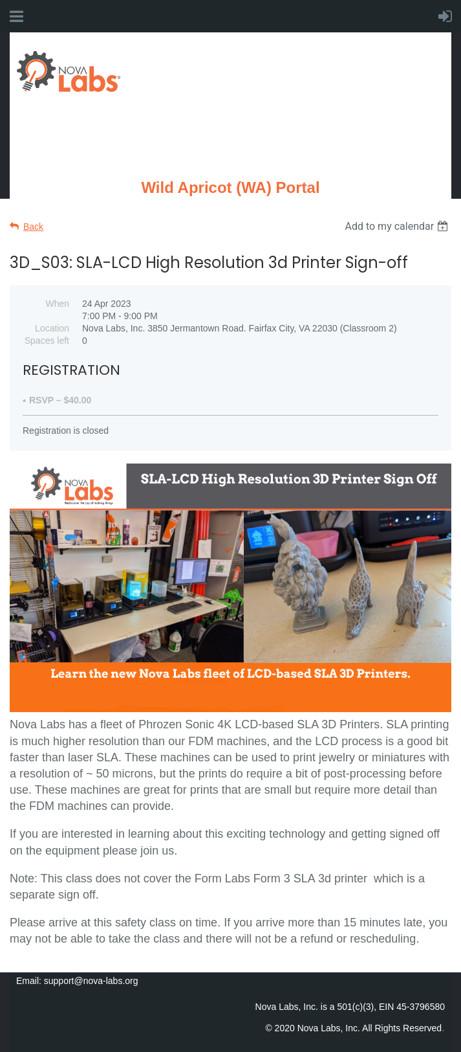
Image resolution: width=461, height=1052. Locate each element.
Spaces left (47, 340)
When (57, 303)
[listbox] (398, 226)
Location (52, 328)
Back (33, 226)
